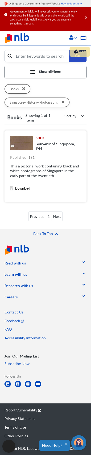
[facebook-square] (20, 387)
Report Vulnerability (22, 410)
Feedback (14, 320)
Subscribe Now (17, 363)
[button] (73, 38)
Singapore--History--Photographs (38, 102)
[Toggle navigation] (83, 38)
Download (20, 188)
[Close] (87, 13)
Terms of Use (15, 427)
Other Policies (16, 436)
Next (57, 216)
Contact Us (13, 312)
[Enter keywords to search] (41, 56)
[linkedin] (9, 387)
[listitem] (15, 264)
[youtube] (40, 387)
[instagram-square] (30, 387)
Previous (37, 216)
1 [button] (49, 216)
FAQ (8, 329)
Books (18, 89)
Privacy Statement (19, 418)
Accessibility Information (25, 338)
